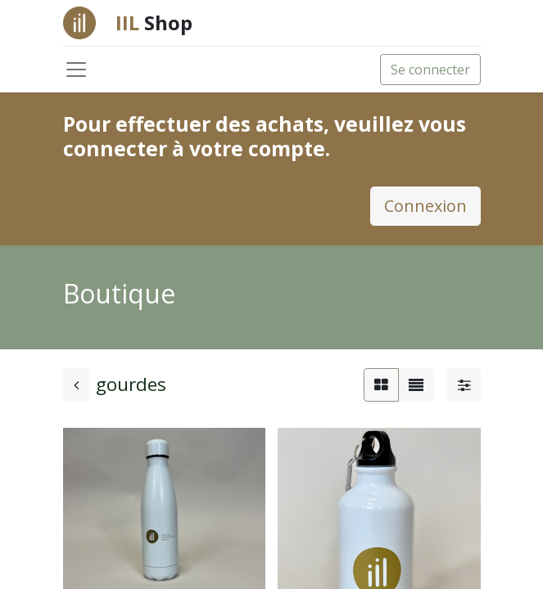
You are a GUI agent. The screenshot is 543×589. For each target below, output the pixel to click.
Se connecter (430, 70)
